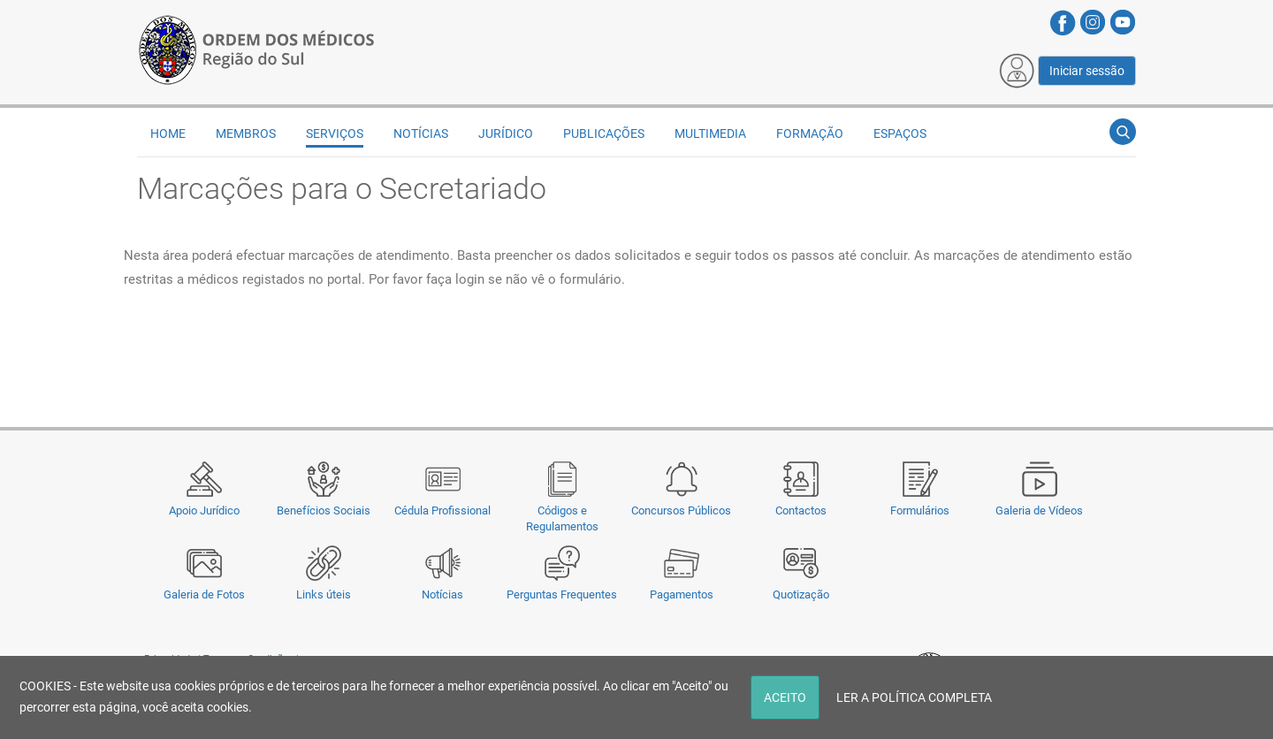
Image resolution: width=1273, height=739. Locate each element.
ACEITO (785, 697)
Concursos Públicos (681, 510)
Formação (809, 133)
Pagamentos (681, 594)
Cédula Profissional (442, 510)
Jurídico (505, 133)
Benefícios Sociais (323, 510)
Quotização (801, 594)
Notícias (442, 594)
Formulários (919, 510)
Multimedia (710, 133)
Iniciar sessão (1086, 71)
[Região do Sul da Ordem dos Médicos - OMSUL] (256, 47)
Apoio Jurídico (204, 510)
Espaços (899, 133)
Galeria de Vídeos (1039, 510)
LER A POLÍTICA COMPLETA (914, 697)
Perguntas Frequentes (562, 594)
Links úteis (323, 594)
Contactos (801, 510)
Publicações (603, 133)
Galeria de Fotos (204, 594)
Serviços (334, 133)
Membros (246, 133)
